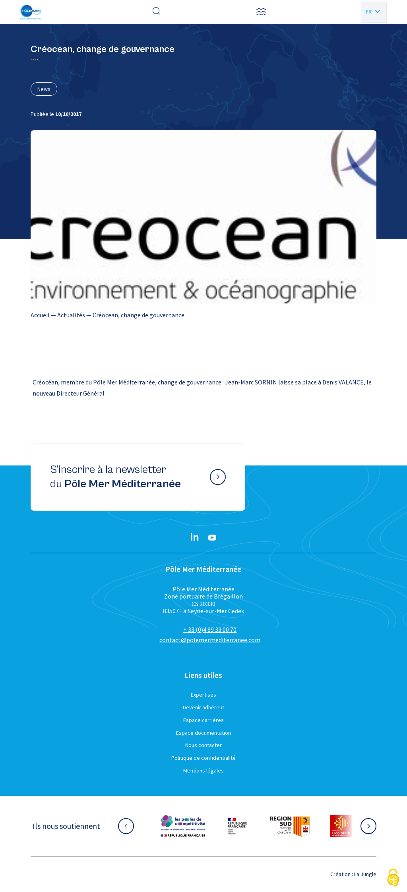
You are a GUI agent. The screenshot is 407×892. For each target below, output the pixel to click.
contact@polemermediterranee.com (209, 640)
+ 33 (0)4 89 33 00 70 (209, 629)
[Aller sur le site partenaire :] (183, 826)
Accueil (40, 315)
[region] (203, 315)
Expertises (203, 694)
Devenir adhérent (203, 707)
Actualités (71, 315)
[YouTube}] (212, 538)
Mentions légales (203, 770)
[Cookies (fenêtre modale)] (393, 878)
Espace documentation (203, 732)
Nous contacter (203, 745)
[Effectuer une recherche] (156, 11)
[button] (261, 12)
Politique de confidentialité (203, 757)
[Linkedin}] (195, 538)
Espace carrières (203, 720)
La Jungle (365, 874)
